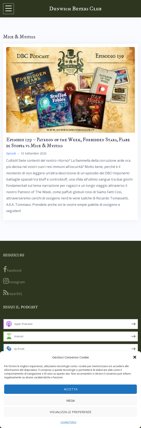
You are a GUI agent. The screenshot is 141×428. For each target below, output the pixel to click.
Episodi (11, 153)
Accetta (70, 389)
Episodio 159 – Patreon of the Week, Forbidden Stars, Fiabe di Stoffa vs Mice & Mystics (68, 143)
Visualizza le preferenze (70, 412)
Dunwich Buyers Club (75, 8)
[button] (135, 357)
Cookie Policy (68, 422)
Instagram (14, 281)
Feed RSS (12, 292)
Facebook (12, 269)
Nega (70, 400)
